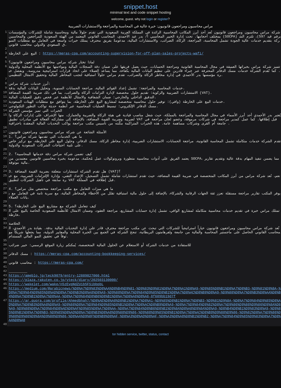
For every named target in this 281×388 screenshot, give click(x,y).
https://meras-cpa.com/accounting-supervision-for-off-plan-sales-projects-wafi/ (123, 57)
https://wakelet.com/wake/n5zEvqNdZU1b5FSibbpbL (56, 321)
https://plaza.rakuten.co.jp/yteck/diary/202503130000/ (63, 316)
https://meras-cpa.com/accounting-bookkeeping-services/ (90, 286)
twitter (143, 380)
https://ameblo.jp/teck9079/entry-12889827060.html (59, 311)
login (149, 19)
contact (164, 380)
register (162, 19)
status (153, 380)
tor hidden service (124, 380)
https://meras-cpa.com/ (60, 296)
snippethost (140, 6)
